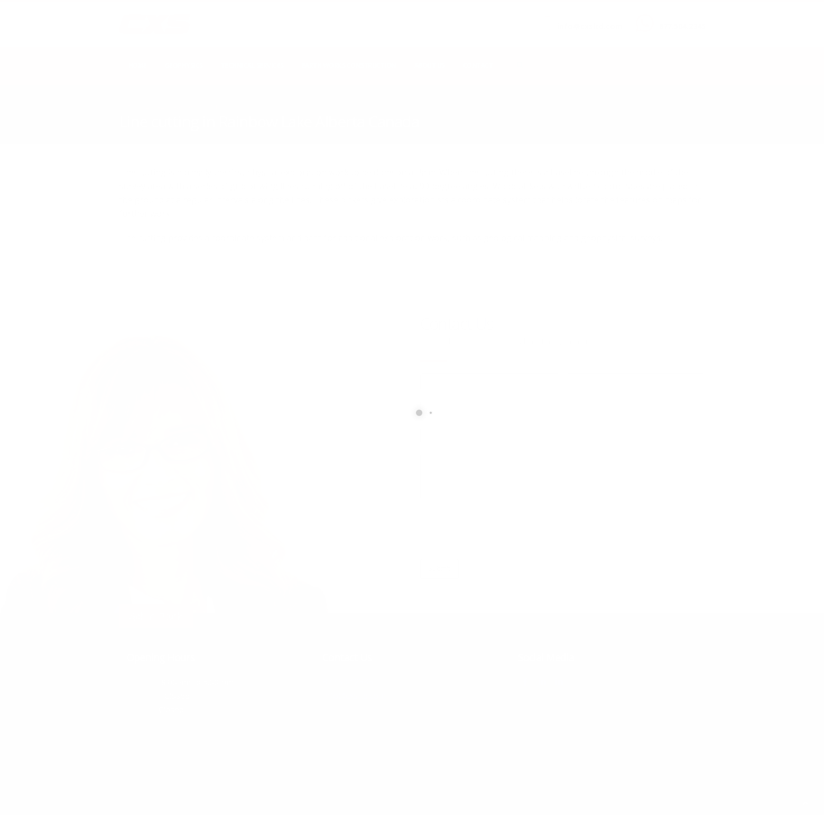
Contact (478, 65)
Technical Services (252, 65)
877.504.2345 (682, 26)
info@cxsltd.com (590, 26)
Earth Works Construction (349, 65)
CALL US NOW (680, 17)
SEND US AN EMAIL (584, 17)
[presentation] (500, 529)
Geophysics (184, 65)
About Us (429, 65)
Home (137, 65)
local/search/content (182, 106)
